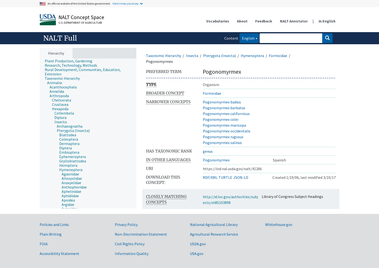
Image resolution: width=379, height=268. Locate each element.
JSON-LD (240, 177)
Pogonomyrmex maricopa (224, 125)
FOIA (44, 243)
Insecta (192, 55)
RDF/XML (210, 177)
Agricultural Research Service (214, 234)
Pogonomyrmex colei (220, 119)
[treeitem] (70, 61)
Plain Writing (51, 234)
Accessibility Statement (59, 253)
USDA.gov (198, 243)
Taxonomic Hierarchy (163, 55)
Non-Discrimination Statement (141, 234)
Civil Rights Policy (130, 243)
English (247, 38)
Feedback (263, 21)
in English (327, 21)
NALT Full (60, 38)
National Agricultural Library (214, 224)
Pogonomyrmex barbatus (224, 107)
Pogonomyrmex (216, 160)
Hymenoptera (252, 55)
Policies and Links (54, 224)
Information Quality (131, 253)
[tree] (88, 133)
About (242, 21)
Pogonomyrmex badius (222, 102)
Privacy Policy (126, 224)
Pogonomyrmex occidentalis (226, 131)
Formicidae (278, 55)
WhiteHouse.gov (278, 224)
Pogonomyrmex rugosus (223, 136)
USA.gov (196, 253)
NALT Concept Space (81, 17)
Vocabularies (217, 21)
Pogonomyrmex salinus (222, 142)
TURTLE (225, 177)
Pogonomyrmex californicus (226, 113)
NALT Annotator (294, 21)
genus (208, 151)
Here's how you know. (126, 3)
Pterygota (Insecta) (219, 55)
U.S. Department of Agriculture (80, 22)
